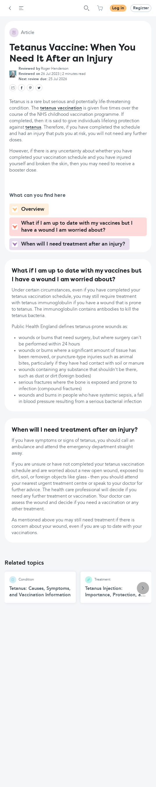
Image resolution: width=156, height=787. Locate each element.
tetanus (33, 127)
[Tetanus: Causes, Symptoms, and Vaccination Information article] (40, 587)
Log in (118, 8)
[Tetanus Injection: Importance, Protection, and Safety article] (116, 587)
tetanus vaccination (61, 108)
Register (141, 8)
